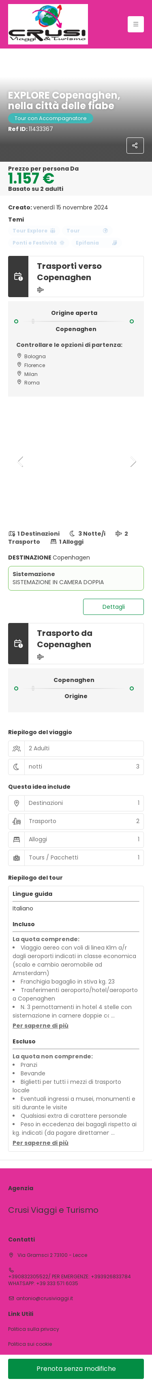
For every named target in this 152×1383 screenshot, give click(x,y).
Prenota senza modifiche (76, 1368)
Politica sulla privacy (33, 1329)
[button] (20, 461)
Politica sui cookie (30, 1344)
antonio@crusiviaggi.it (44, 1298)
